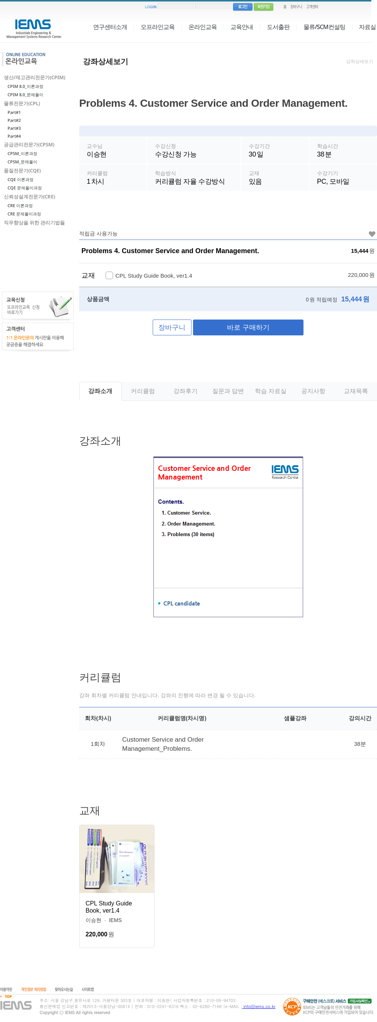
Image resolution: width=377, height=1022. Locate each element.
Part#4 (14, 136)
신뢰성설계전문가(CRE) (29, 196)
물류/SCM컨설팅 (324, 27)
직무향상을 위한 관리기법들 (34, 222)
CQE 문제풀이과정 (25, 188)
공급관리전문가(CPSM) (29, 144)
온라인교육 (202, 27)
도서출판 (278, 27)
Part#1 (14, 112)
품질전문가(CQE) (22, 170)
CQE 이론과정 (21, 179)
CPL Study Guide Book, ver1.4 (109, 909)
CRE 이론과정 (20, 205)
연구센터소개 (110, 27)
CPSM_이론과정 (22, 153)
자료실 (367, 27)
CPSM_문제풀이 (22, 161)
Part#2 (14, 120)
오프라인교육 (158, 27)
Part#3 (14, 128)
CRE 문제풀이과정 (24, 214)
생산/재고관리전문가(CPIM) (34, 77)
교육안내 (241, 27)
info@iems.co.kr (258, 1006)
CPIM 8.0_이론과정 (25, 86)
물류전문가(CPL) (22, 103)
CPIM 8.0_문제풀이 (25, 94)
